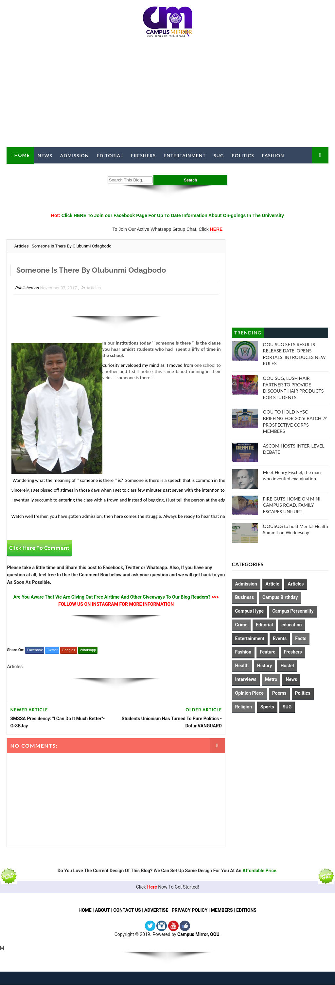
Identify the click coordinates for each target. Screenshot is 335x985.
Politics (243, 155)
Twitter (52, 650)
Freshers (143, 155)
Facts (300, 638)
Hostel (287, 665)
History (264, 665)
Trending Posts (247, 334)
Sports (267, 706)
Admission (74, 155)
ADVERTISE (156, 910)
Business (244, 597)
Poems (279, 693)
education (291, 624)
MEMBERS (222, 910)
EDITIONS (246, 910)
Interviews (245, 679)
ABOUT (102, 910)
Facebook (35, 650)
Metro (271, 679)
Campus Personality (292, 611)
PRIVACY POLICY (190, 910)
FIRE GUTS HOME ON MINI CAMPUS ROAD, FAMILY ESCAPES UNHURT (292, 505)
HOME (85, 910)
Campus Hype (249, 611)
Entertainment (185, 155)
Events (280, 638)
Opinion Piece (249, 693)
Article (272, 583)
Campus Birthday (280, 597)
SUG (219, 155)
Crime (241, 624)
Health (242, 665)
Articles (21, 246)
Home (22, 155)
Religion (243, 706)
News (45, 155)
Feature (267, 651)
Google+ (69, 650)
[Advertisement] (167, 95)
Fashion (273, 155)
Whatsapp (88, 650)
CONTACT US (127, 910)
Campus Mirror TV (35, 172)
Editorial (110, 155)
